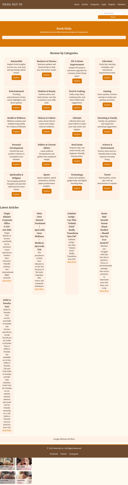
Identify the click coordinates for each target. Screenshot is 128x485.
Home (76, 4)
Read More (6, 281)
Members (122, 4)
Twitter (63, 454)
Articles (85, 4)
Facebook (54, 454)
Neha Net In (12, 4)
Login (103, 4)
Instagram (73, 454)
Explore (16, 77)
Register (111, 4)
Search (113, 17)
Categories (94, 4)
